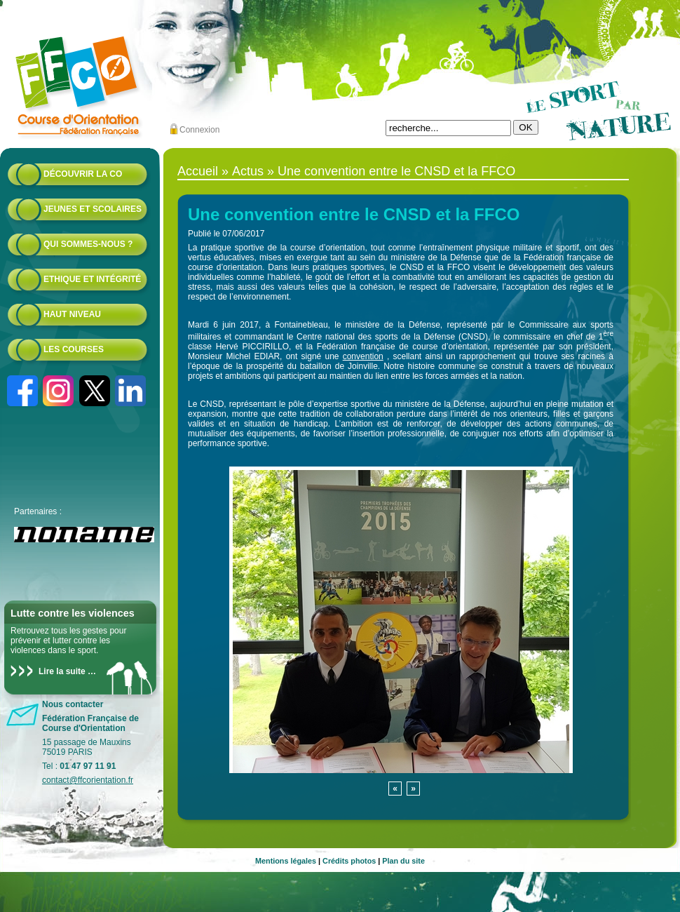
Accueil (197, 171)
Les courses (73, 349)
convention (363, 356)
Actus (248, 171)
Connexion (199, 130)
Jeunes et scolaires (92, 209)
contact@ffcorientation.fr (87, 780)
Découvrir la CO (82, 174)
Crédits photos (349, 861)
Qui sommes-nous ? (87, 244)
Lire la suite (62, 671)
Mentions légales (285, 861)
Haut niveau (72, 314)
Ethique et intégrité (92, 279)
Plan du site (403, 861)
